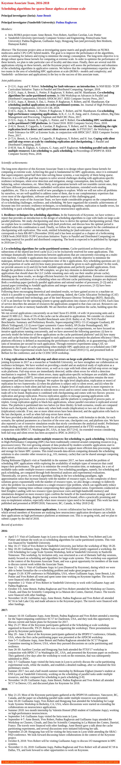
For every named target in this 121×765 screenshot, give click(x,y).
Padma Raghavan (66, 22)
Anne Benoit (43, 15)
